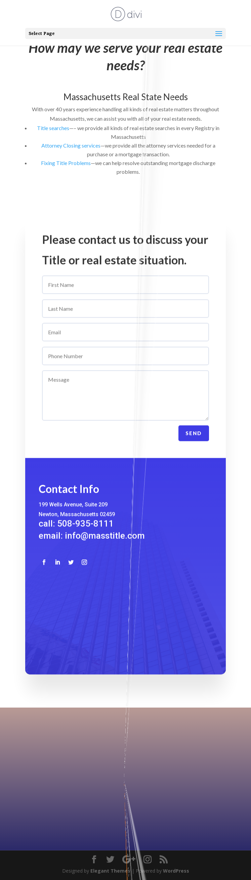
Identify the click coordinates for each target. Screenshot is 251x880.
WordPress (176, 871)
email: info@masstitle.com (92, 543)
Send (193, 440)
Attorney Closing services (70, 145)
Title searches (53, 128)
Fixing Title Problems (66, 163)
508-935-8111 (123, 770)
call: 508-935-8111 (76, 531)
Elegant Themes (110, 871)
